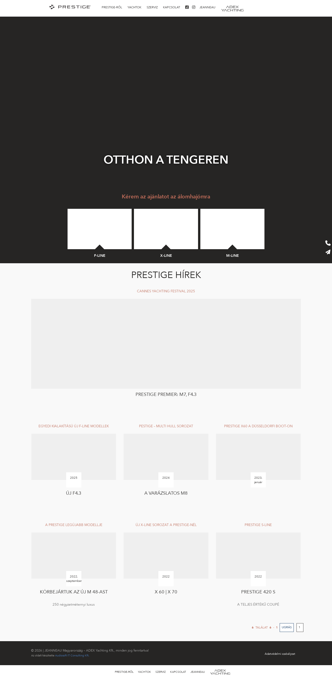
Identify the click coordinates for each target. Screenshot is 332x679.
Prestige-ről (112, 7)
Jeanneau (207, 7)
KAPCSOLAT (171, 7)
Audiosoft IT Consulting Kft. (72, 655)
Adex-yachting (232, 7)
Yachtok (134, 7)
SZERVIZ (152, 7)
